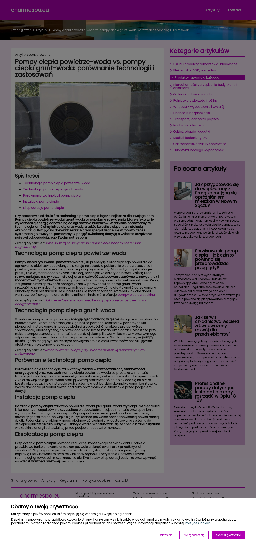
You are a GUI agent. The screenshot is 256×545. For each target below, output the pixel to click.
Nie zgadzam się (194, 535)
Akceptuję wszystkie (228, 535)
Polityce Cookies (198, 523)
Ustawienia (165, 535)
